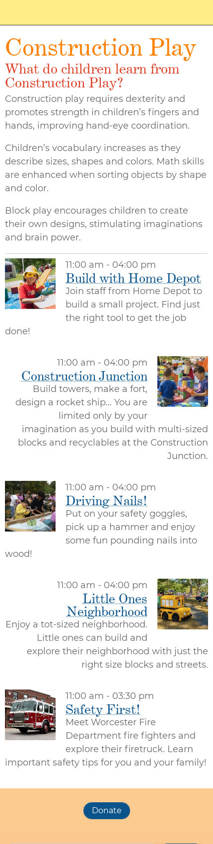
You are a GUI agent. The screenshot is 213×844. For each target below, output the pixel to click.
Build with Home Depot (133, 278)
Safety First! (103, 709)
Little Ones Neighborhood (107, 605)
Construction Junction (84, 376)
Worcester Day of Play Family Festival (54, 12)
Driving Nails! (106, 500)
